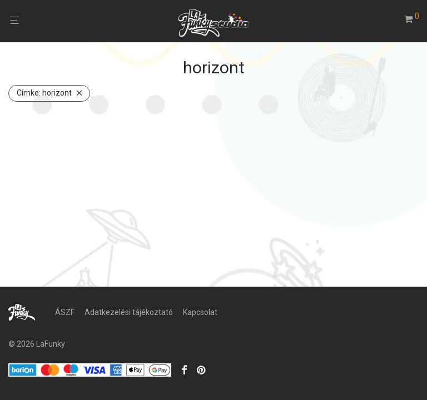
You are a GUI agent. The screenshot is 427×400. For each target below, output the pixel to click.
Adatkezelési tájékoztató (129, 312)
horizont (44, 92)
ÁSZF (65, 312)
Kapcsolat (200, 312)
